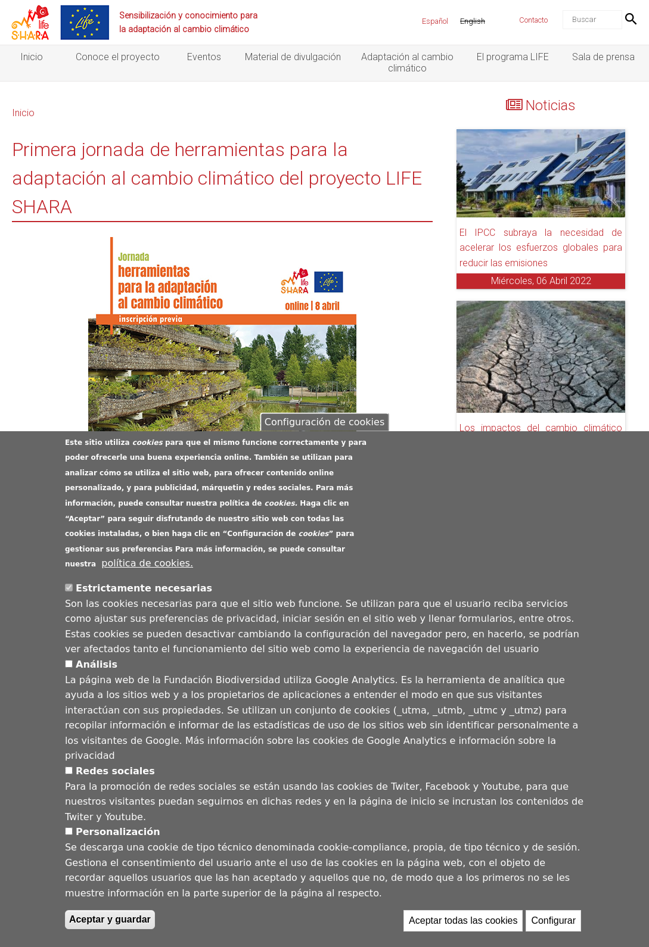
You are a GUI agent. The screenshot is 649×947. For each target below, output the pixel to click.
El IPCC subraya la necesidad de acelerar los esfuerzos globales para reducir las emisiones (540, 248)
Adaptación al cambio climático (407, 62)
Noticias (551, 105)
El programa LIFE (513, 57)
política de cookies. (147, 563)
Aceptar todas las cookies (463, 922)
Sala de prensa (603, 57)
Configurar (553, 922)
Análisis (96, 665)
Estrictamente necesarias (144, 588)
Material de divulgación (293, 57)
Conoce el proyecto (118, 57)
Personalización (118, 833)
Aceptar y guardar (110, 920)
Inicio (31, 57)
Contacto (533, 19)
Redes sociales (115, 771)
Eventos (204, 57)
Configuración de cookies (324, 422)
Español (435, 21)
